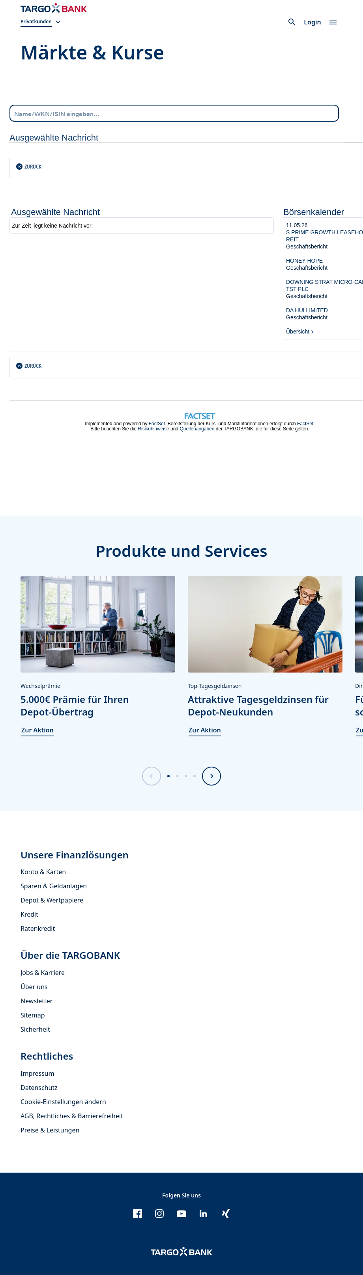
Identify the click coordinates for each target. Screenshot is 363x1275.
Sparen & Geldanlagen (54, 886)
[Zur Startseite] (54, 8)
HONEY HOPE (304, 261)
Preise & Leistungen (50, 1130)
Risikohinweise (153, 429)
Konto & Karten (43, 871)
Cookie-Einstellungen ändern (63, 1101)
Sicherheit (35, 1029)
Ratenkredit (38, 928)
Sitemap (33, 1015)
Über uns (34, 986)
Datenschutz (39, 1087)
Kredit (29, 914)
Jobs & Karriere (43, 972)
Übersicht (297, 331)
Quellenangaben (197, 429)
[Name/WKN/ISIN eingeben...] (174, 113)
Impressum (37, 1073)
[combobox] (174, 113)
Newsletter (36, 1001)
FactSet (157, 423)
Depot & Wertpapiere (52, 900)
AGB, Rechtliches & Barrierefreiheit (72, 1116)
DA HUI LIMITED (307, 310)
